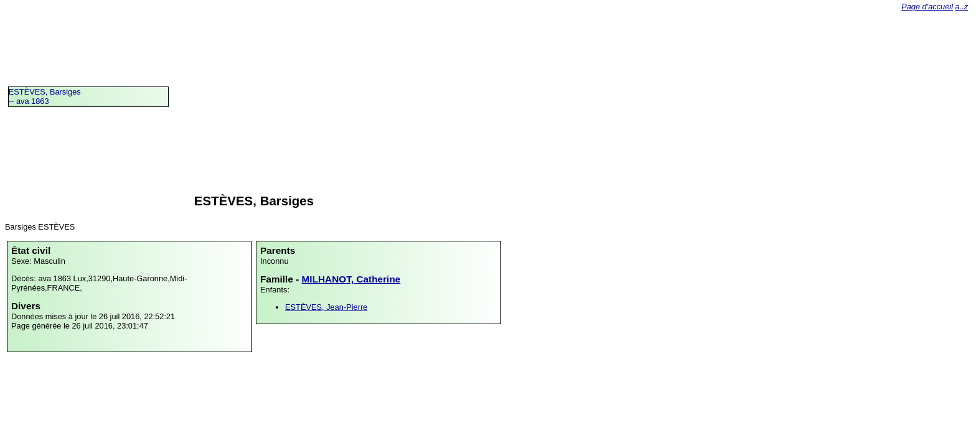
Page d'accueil (927, 6)
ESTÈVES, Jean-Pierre (326, 307)
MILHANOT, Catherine (351, 279)
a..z (962, 6)
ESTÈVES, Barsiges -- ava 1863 (45, 96)
